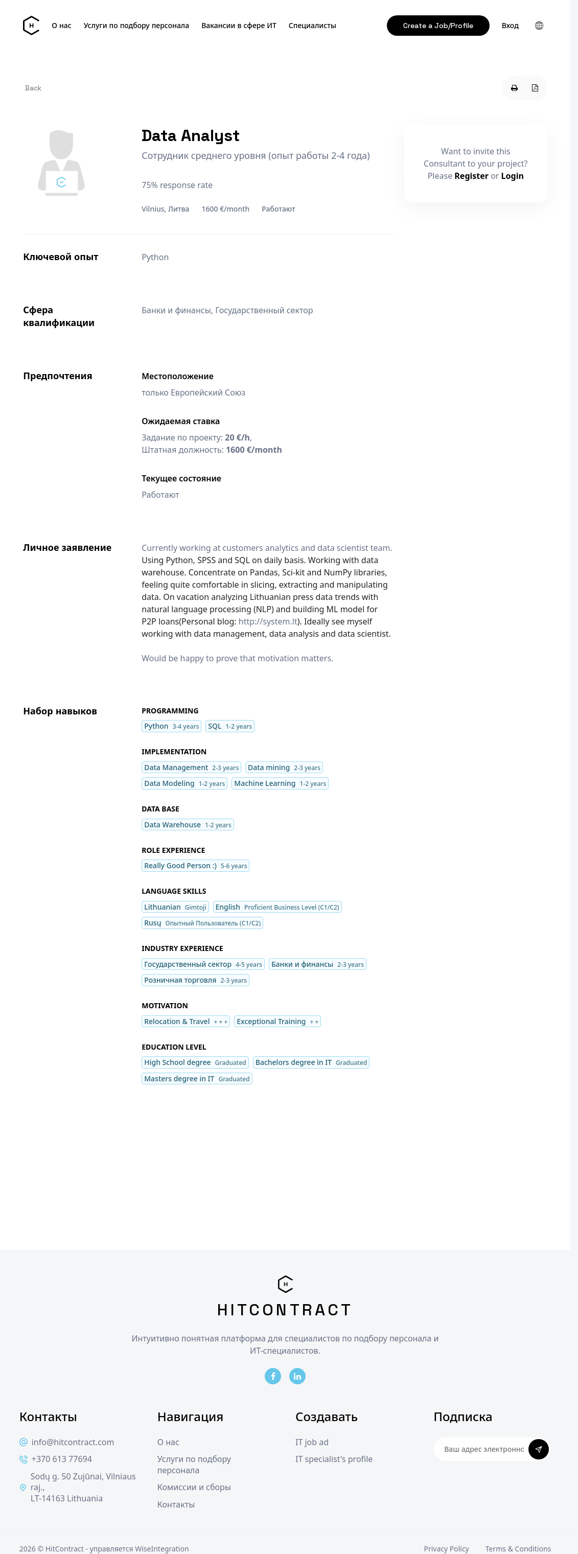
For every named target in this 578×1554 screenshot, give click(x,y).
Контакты (176, 1504)
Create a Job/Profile (438, 25)
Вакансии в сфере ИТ (238, 25)
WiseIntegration (162, 1548)
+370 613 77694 (55, 1459)
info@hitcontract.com (66, 1442)
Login (512, 175)
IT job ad (312, 1442)
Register (471, 175)
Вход (510, 25)
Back (33, 87)
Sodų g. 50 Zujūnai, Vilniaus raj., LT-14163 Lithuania (77, 1487)
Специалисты (312, 25)
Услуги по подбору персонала (137, 25)
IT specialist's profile (334, 1459)
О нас (61, 25)
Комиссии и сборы (194, 1487)
